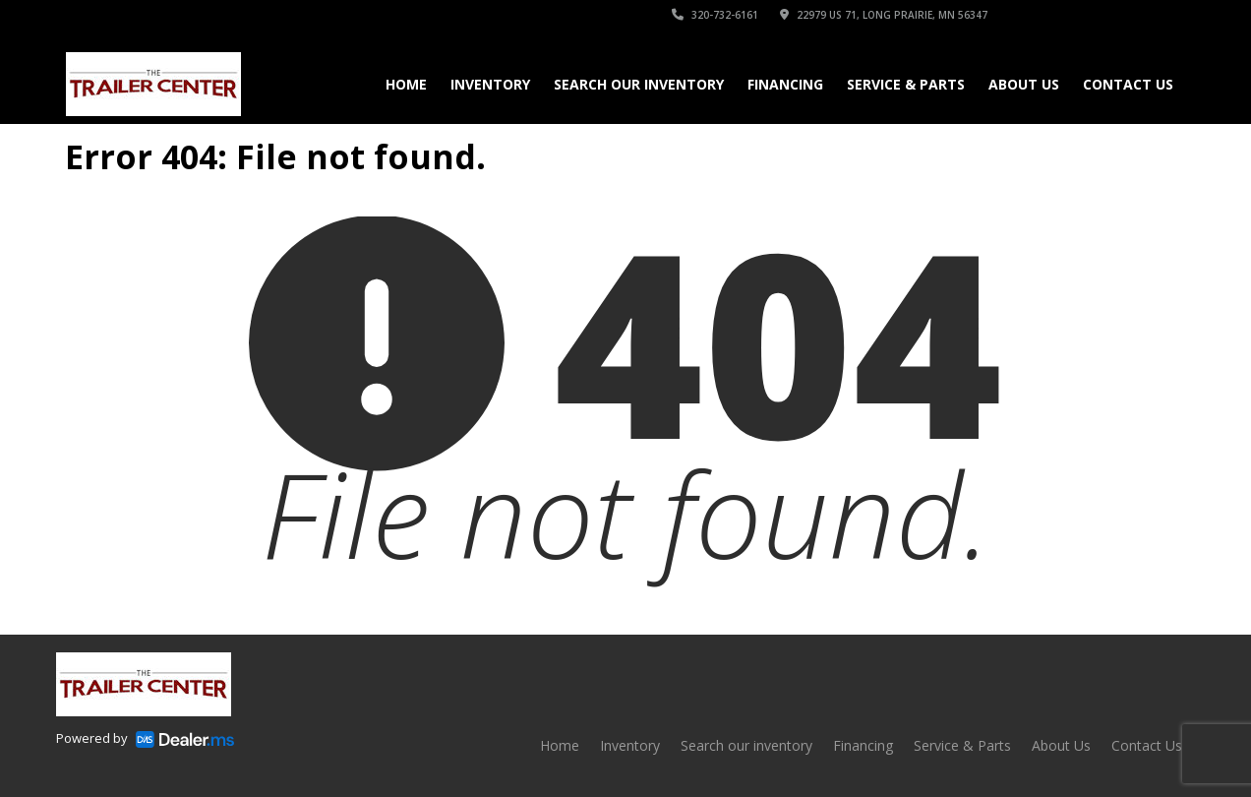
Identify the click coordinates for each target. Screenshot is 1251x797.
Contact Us (1128, 84)
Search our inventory (639, 84)
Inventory (490, 84)
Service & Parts (906, 84)
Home (406, 84)
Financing (785, 84)
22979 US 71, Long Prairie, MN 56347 (883, 15)
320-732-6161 (715, 15)
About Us (1023, 84)
